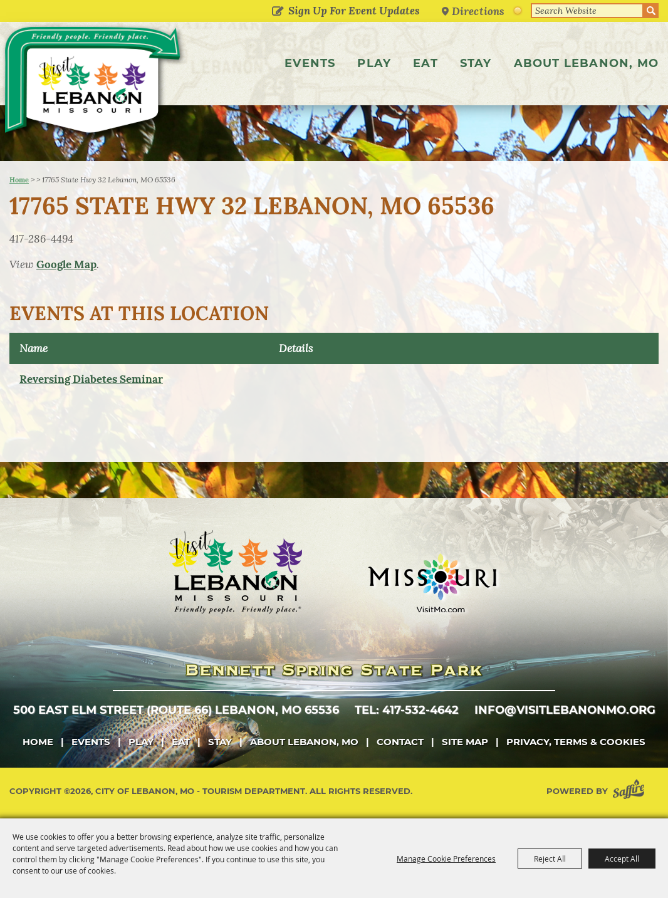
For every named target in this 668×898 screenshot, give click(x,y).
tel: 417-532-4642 (407, 710)
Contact (400, 742)
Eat (425, 63)
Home (19, 179)
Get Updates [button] (277, 12)
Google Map (66, 264)
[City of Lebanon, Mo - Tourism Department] (94, 83)
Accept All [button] (622, 859)
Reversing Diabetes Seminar (91, 379)
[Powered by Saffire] (631, 791)
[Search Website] (587, 10)
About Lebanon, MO (586, 63)
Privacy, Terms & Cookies (575, 742)
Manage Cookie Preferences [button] (446, 859)
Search (651, 10)
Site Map (465, 742)
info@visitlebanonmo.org (564, 710)
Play (374, 63)
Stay (476, 63)
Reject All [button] (550, 859)
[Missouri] (432, 582)
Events (309, 63)
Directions (478, 11)
